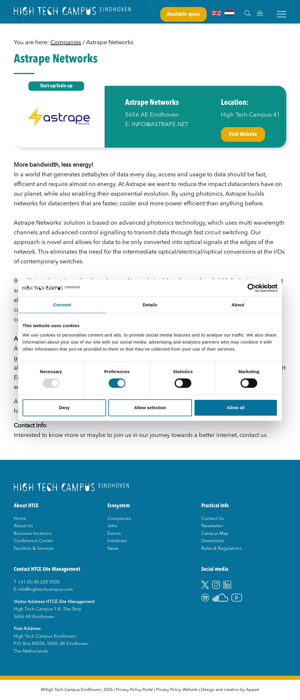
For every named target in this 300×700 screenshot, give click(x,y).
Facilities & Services (34, 549)
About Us (23, 526)
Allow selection (150, 407)
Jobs (112, 526)
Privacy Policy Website (177, 690)
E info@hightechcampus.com (43, 590)
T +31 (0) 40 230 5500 (37, 582)
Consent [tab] (62, 304)
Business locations (33, 534)
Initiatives (117, 541)
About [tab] (237, 304)
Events (114, 534)
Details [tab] (150, 304)
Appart (252, 690)
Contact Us (212, 519)
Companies (65, 43)
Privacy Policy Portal (134, 690)
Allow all (236, 407)
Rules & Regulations (221, 549)
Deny (64, 407)
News (113, 549)
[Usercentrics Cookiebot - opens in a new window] (251, 288)
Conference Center (33, 541)
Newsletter (212, 526)
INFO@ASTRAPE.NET (160, 125)
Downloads (212, 541)
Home (20, 519)
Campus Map (215, 534)
